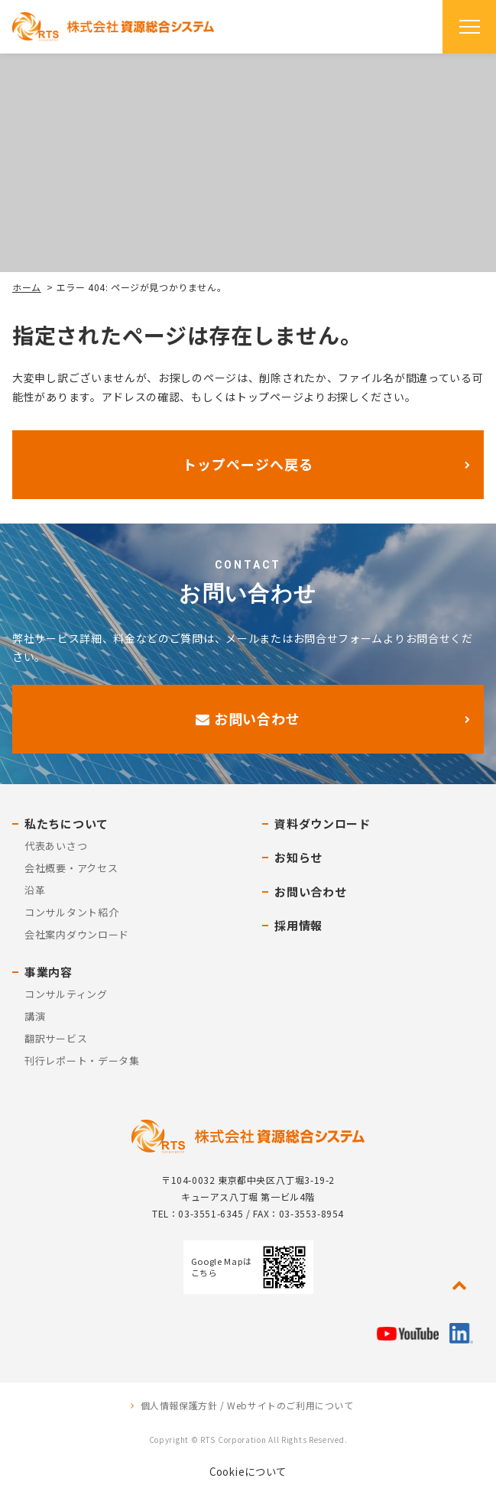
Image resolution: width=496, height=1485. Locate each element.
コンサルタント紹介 (71, 912)
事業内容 (48, 972)
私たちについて (66, 823)
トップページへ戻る (248, 464)
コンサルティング (66, 994)
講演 (34, 1016)
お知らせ (298, 857)
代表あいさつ (55, 845)
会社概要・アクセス (71, 868)
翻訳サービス (55, 1038)
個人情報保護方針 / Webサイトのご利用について (247, 1405)
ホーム (26, 286)
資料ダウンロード (322, 823)
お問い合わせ (248, 718)
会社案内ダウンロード (76, 934)
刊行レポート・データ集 (82, 1060)
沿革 (34, 890)
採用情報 (298, 925)
